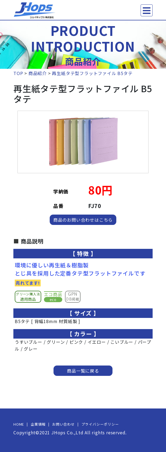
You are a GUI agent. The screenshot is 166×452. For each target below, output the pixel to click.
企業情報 (38, 424)
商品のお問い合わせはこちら (83, 219)
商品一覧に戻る (83, 370)
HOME (18, 424)
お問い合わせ (63, 424)
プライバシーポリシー (100, 424)
